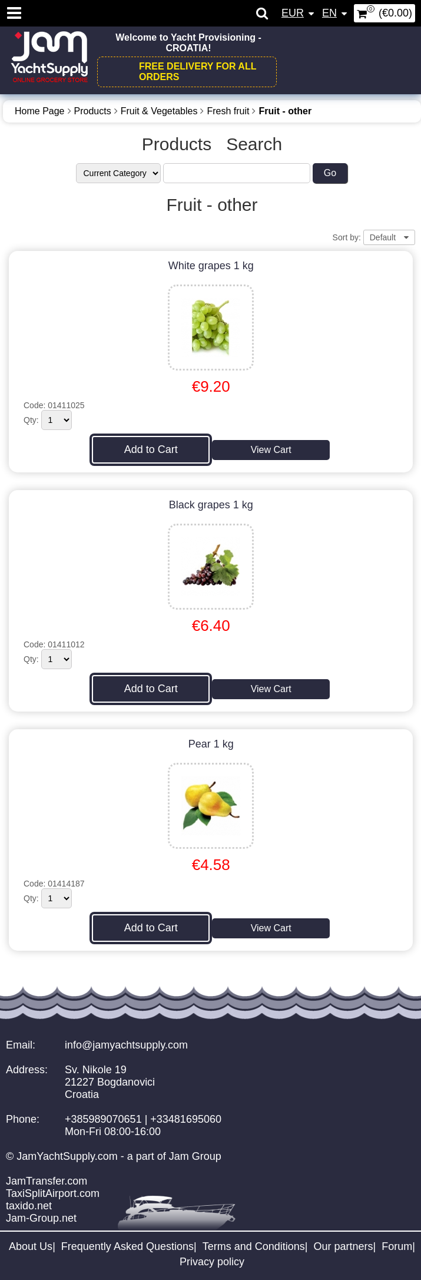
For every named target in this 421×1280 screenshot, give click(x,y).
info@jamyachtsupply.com (126, 1045)
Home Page (40, 111)
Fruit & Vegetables (159, 111)
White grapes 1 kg (211, 266)
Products (92, 111)
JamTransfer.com (46, 1181)
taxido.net (29, 1206)
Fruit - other (284, 111)
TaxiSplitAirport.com (53, 1193)
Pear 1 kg (211, 744)
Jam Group (195, 1156)
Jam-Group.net (41, 1218)
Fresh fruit (228, 111)
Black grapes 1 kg (211, 505)
